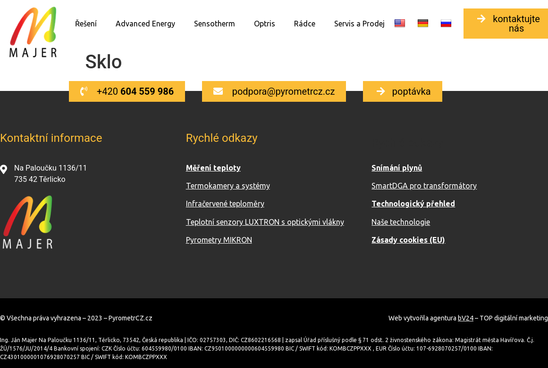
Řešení (86, 23)
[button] (127, 91)
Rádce (304, 23)
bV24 (465, 318)
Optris (264, 23)
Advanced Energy (145, 23)
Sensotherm (214, 23)
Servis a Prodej (359, 23)
